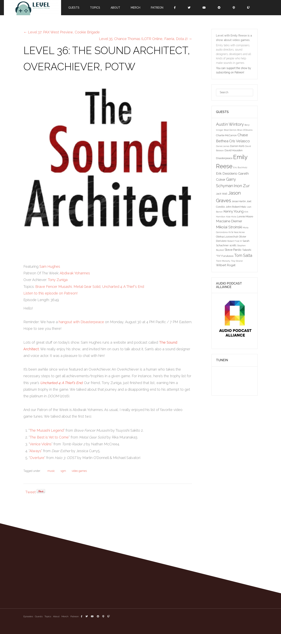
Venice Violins (41, 444)
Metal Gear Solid (87, 287)
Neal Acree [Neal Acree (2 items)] (239, 232)
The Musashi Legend (46, 430)
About (115, 7)
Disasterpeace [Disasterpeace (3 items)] (224, 158)
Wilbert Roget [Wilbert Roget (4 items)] (226, 265)
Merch (135, 7)
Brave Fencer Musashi (53, 287)
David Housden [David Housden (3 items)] (234, 150)
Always (35, 451)
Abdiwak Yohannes (75, 273)
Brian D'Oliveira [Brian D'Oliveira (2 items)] (245, 130)
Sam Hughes (49, 266)
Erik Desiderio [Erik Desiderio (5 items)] (226, 173)
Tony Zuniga (58, 280)
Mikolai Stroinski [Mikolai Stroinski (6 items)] (229, 227)
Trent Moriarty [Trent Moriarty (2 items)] (223, 261)
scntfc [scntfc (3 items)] (233, 245)
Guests (73, 7)
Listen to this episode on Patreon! (50, 293)
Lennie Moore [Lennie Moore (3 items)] (245, 216)
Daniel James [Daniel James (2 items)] (222, 146)
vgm (63, 470)
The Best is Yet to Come (49, 437)
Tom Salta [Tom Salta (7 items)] (243, 255)
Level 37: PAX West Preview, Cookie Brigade (61, 32)
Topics (95, 7)
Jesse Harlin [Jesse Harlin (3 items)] (239, 201)
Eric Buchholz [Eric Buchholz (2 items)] (240, 167)
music (51, 470)
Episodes (28, 616)
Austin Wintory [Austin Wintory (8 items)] (230, 124)
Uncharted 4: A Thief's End (123, 287)
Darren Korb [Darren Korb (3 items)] (237, 146)
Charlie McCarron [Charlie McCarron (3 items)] (226, 135)
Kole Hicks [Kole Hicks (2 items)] (231, 216)
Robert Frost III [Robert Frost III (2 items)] (234, 241)
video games (79, 470)
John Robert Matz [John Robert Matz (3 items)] (236, 206)
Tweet (30, 492)
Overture (37, 458)
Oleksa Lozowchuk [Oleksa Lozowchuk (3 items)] (227, 236)
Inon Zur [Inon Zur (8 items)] (242, 185)
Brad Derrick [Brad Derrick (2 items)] (230, 130)
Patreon (157, 7)
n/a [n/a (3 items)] (231, 232)
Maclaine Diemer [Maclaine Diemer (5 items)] (229, 221)
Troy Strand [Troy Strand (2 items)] (237, 261)
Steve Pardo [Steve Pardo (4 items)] (233, 250)
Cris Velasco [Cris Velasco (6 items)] (239, 141)
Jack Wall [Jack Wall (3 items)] (221, 193)
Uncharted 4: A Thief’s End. (61, 383)
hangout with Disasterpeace (81, 322)
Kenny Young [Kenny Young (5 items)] (233, 211)
